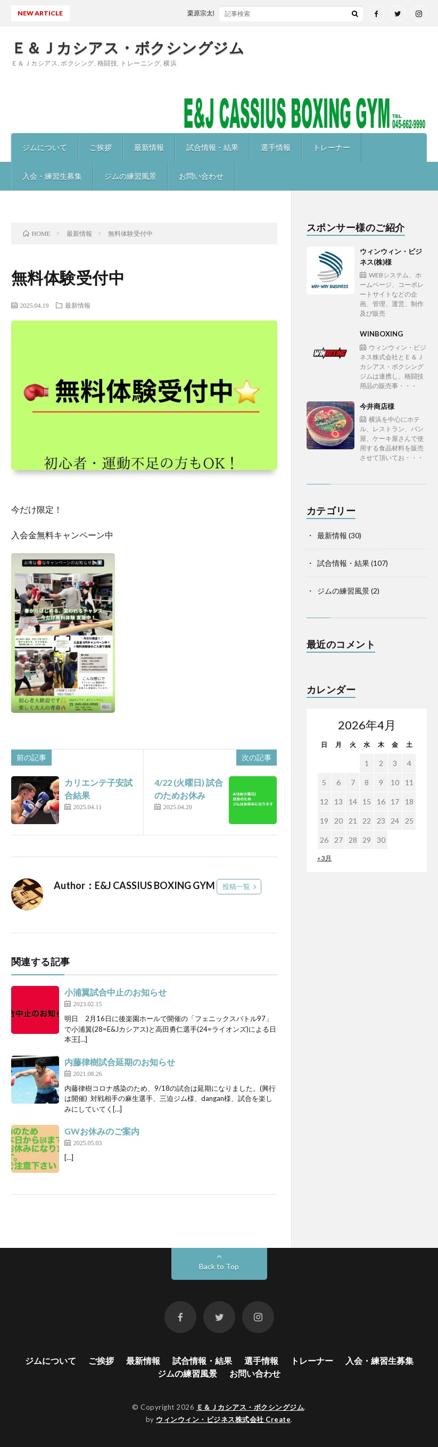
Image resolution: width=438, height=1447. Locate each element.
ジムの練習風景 (130, 175)
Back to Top (219, 1266)
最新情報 (149, 147)
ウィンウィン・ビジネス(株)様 (393, 282)
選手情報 (276, 147)
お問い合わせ (201, 175)
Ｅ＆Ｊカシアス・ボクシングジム (128, 47)
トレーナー (331, 147)
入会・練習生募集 (52, 175)
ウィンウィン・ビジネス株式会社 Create (223, 1419)
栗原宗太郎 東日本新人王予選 (236, 13)
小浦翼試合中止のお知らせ (115, 992)
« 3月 (324, 858)
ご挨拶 (100, 147)
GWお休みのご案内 (101, 1131)
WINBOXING (393, 360)
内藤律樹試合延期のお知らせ (119, 1062)
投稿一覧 (236, 886)
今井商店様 (393, 432)
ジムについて (44, 147)
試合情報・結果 (212, 147)
